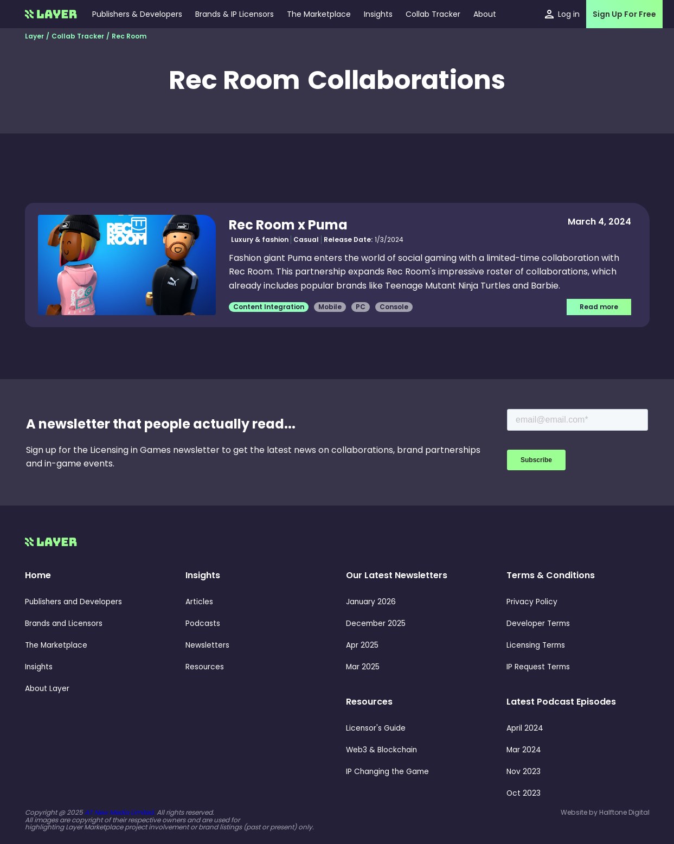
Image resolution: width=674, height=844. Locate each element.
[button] (378, 14)
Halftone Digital (624, 812)
